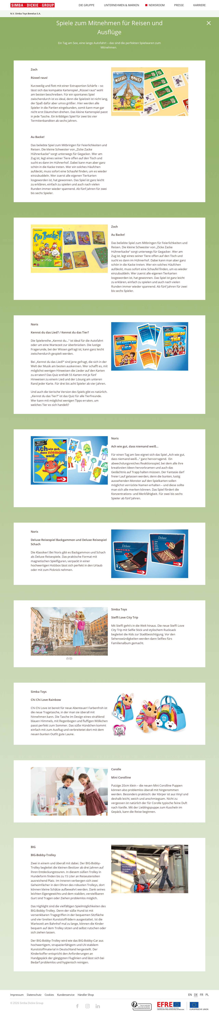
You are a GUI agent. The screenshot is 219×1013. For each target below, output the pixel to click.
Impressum (17, 994)
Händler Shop (86, 994)
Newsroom (155, 5)
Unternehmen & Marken (119, 5)
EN (190, 995)
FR (201, 995)
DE (196, 995)
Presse (177, 5)
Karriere (198, 5)
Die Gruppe (84, 5)
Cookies (49, 994)
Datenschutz (34, 994)
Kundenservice (65, 994)
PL (207, 995)
